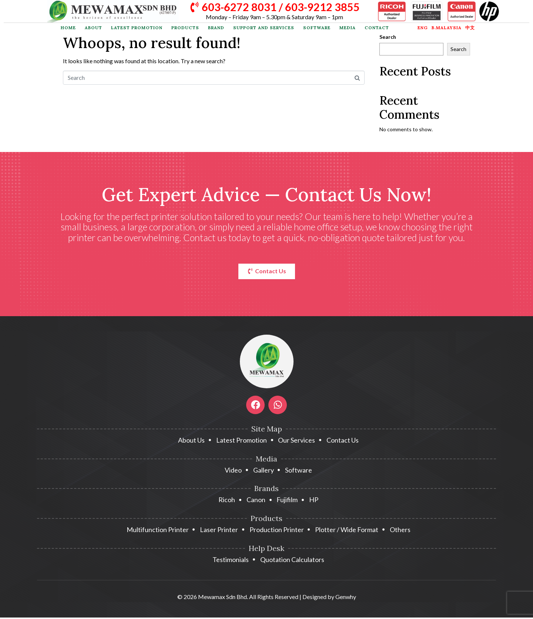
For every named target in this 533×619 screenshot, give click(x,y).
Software (317, 27)
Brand (216, 27)
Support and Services (263, 27)
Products (185, 27)
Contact (377, 27)
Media (347, 27)
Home (68, 27)
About (93, 27)
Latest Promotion (136, 27)
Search (387, 37)
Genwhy (345, 598)
